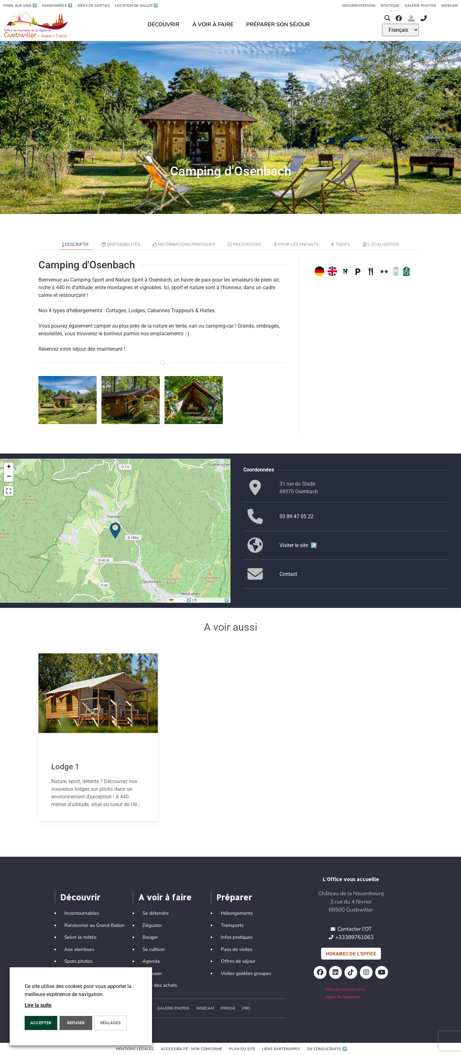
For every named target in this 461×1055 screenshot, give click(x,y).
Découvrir (80, 897)
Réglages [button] (110, 1022)
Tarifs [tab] (340, 244)
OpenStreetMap (213, 600)
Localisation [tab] (381, 244)
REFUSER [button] (76, 1022)
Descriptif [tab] (75, 244)
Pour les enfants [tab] (296, 244)
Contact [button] (288, 574)
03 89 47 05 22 (296, 516)
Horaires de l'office (351, 953)
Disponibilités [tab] (121, 244)
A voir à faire (164, 897)
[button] (387, 18)
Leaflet (180, 600)
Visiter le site (298, 545)
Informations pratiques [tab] (184, 244)
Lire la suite (38, 1005)
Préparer (234, 897)
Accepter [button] (40, 1022)
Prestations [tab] (244, 244)
